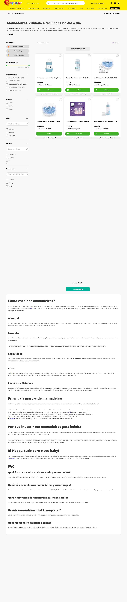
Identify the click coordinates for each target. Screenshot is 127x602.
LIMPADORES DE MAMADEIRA (16, 87)
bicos (11, 373)
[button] (37, 3)
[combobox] (65, 3)
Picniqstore (11, 186)
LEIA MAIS (10, 34)
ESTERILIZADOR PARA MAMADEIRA (17, 84)
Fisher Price (11, 418)
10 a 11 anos (11, 135)
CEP (38, 3)
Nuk (9, 161)
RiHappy (10, 183)
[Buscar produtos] (49, 3)
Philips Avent (11, 154)
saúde (70, 412)
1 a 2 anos (11, 132)
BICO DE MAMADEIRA (14, 81)
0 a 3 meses (11, 129)
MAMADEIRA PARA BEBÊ (14, 90)
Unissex (10, 109)
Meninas (10, 102)
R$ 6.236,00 (25, 67)
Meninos (10, 106)
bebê (31, 308)
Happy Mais (11, 458)
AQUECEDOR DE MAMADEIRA (16, 77)
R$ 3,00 (20, 67)
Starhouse (11, 157)
